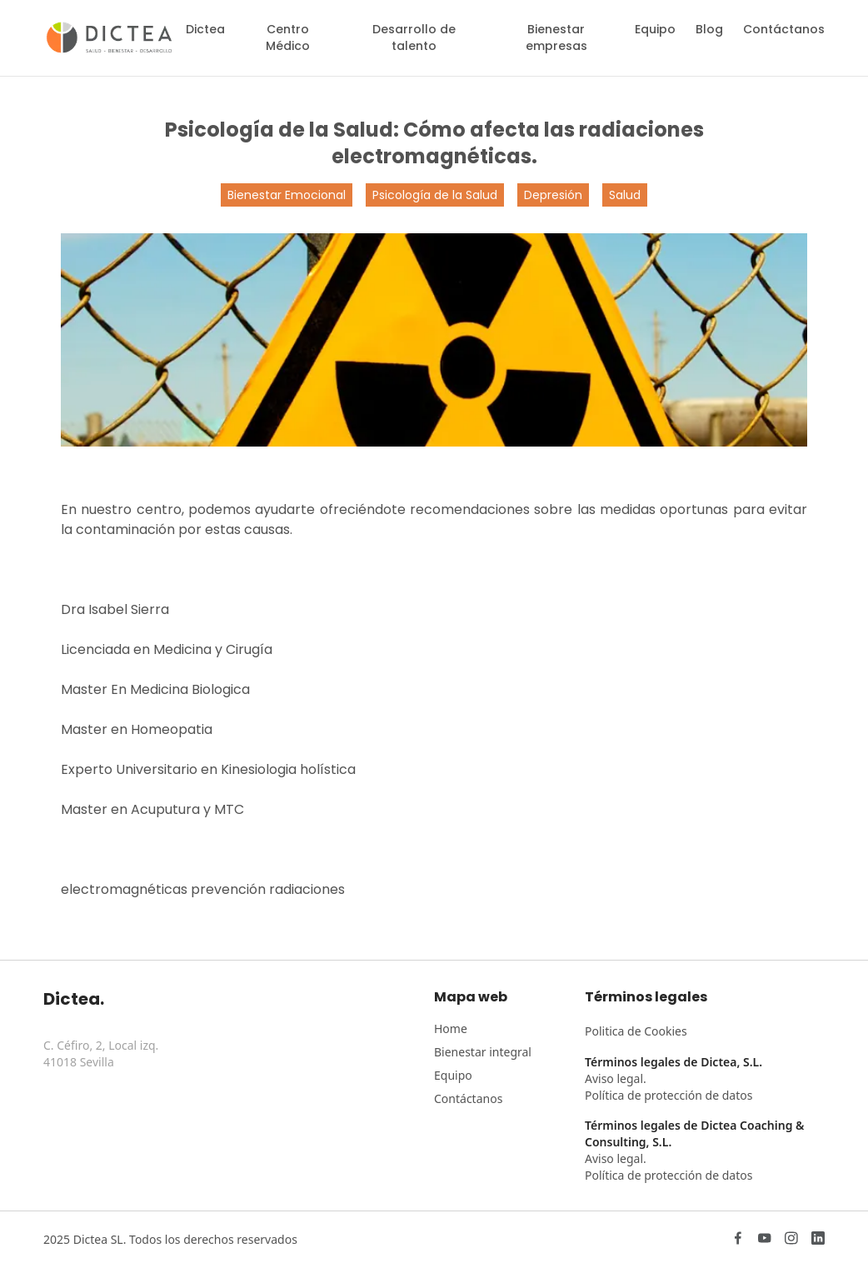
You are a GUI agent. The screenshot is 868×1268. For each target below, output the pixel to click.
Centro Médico (288, 37)
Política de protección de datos (668, 1095)
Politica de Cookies (636, 1031)
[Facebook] (738, 1239)
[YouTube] (764, 1239)
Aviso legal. (615, 1078)
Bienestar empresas (556, 37)
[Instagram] (791, 1239)
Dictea (205, 29)
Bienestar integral (482, 1052)
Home (450, 1028)
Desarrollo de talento (414, 37)
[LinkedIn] (818, 1239)
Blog (709, 29)
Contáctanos (784, 29)
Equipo (655, 29)
